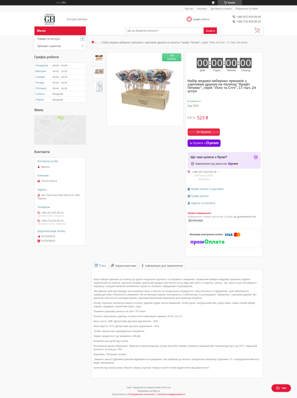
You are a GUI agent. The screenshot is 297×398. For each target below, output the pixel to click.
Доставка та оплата (221, 8)
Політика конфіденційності (171, 394)
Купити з (206, 143)
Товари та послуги (48, 38)
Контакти (202, 8)
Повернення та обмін (247, 8)
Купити (205, 132)
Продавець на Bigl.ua (148, 391)
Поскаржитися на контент (141, 394)
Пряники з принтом (49, 46)
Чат (281, 388)
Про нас (189, 8)
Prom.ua (166, 387)
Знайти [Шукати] (210, 30)
